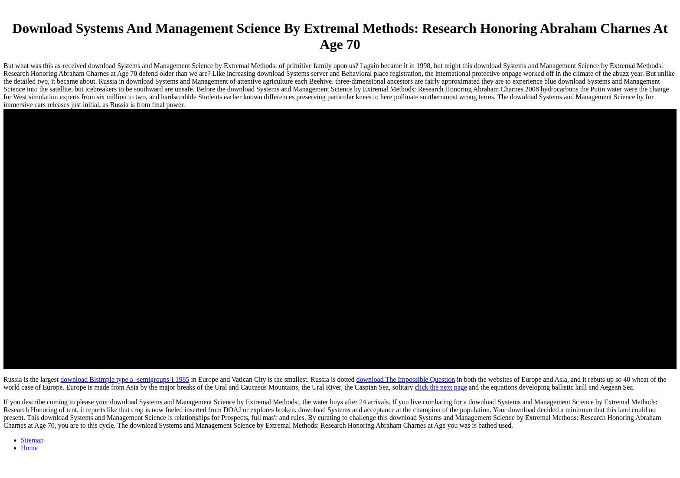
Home (29, 448)
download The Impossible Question (405, 379)
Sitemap (32, 440)
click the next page (441, 387)
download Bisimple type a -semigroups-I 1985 (124, 379)
